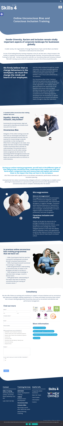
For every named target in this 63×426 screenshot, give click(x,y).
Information (35, 400)
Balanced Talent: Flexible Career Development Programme (14, 335)
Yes (4, 358)
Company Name (7, 315)
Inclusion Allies (6, 337)
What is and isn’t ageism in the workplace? (44, 331)
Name (5, 309)
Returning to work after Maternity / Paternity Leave (13, 340)
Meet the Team (36, 395)
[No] (61, 423)
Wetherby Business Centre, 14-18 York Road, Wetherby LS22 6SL (9, 395)
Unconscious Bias (7, 338)
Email (4, 320)
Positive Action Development (21, 398)
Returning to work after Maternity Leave (23, 408)
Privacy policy (34, 424)
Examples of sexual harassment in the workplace (45, 334)
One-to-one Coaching (8, 342)
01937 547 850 (10, 401)
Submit (6, 370)
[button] (1, 14)
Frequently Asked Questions (37, 392)
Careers (34, 402)
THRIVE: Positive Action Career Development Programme (14, 333)
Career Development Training (23, 392)
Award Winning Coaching (21, 412)
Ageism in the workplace (39, 328)
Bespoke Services (7, 343)
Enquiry (5, 346)
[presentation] (13, 365)
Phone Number (6, 325)
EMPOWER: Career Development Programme (12, 331)
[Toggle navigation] (60, 7)
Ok (26, 424)
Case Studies (37, 338)
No (4, 360)
